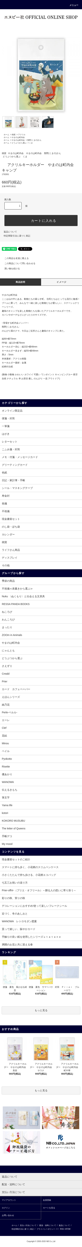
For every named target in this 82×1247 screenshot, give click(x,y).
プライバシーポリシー (46, 1229)
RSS (62, 1229)
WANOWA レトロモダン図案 (19, 921)
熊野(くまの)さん (34, 140)
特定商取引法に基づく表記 (17, 236)
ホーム (6, 135)
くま (31, 143)
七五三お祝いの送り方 (15, 882)
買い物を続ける (10, 268)
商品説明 (20, 282)
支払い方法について (28, 1225)
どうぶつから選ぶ (19, 143)
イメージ (61, 282)
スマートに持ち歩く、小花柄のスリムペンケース (30, 867)
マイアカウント (9, 1200)
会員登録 (47, 1200)
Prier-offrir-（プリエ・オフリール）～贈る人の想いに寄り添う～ (39, 890)
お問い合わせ (8, 1215)
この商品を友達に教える (14, 258)
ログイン (6, 1208)
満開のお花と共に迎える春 (17, 944)
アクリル (21, 135)
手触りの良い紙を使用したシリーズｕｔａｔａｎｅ (31, 936)
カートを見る (49, 1208)
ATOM (67, 1229)
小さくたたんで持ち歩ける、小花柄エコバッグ (29, 874)
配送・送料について (47, 1225)
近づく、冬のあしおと (15, 913)
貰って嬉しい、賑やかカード (18, 929)
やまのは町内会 (18, 137)
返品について (10, 231)
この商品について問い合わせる (17, 263)
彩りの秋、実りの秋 (13, 898)
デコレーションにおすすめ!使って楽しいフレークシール (34, 905)
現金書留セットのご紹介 (16, 859)
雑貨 (13, 135)
